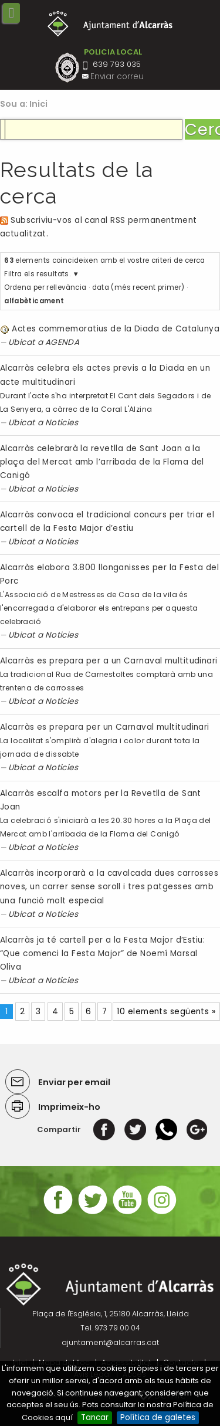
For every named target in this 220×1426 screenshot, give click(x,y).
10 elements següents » (166, 1011)
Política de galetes (157, 1417)
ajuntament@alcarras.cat (110, 1342)
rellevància (66, 287)
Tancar (95, 1417)
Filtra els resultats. (37, 274)
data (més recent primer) (138, 287)
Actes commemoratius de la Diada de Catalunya (115, 328)
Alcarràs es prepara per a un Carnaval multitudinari (109, 660)
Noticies (62, 422)
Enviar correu (117, 76)
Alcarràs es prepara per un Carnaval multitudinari (104, 727)
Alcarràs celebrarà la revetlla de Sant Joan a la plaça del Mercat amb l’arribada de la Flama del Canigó (102, 462)
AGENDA (62, 342)
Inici (38, 104)
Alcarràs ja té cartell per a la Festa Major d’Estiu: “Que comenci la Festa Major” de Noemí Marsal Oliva (102, 953)
